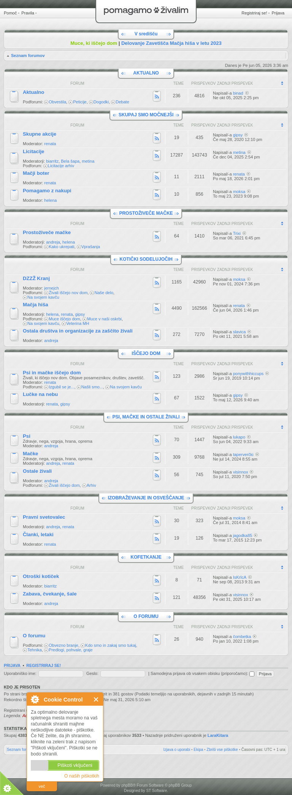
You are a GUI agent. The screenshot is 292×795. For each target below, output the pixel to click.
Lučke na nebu (40, 394)
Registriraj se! (254, 13)
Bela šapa (70, 161)
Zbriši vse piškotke (222, 749)
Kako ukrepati (61, 246)
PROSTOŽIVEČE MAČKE (146, 213)
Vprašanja (90, 246)
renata (50, 143)
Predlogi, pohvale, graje (71, 650)
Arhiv (91, 485)
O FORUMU (145, 616)
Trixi (237, 233)
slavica (239, 331)
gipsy (238, 135)
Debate (122, 102)
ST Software (156, 791)
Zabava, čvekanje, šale (50, 594)
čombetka (242, 636)
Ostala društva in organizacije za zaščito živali (78, 331)
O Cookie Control (34, 699)
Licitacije (33, 151)
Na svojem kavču (43, 297)
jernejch (51, 288)
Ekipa (198, 749)
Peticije (79, 102)
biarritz (52, 161)
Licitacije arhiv (61, 165)
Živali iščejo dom (64, 485)
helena (50, 200)
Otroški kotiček (41, 576)
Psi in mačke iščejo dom (52, 372)
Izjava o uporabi (176, 749)
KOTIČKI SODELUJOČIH (145, 259)
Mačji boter (36, 173)
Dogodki (101, 102)
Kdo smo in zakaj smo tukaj (110, 645)
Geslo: (92, 673)
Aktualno (33, 92)
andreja (53, 242)
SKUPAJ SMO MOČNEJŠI (146, 114)
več (41, 786)
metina (88, 161)
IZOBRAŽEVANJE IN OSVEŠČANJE (146, 497)
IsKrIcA (239, 577)
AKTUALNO (146, 73)
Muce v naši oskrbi (104, 319)
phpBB (127, 785)
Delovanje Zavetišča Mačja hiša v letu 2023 (171, 43)
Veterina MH (77, 323)
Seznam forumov (28, 55)
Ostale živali (37, 471)
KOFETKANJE (145, 557)
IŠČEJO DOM (146, 353)
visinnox (240, 472)
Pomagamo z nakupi (47, 190)
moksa (239, 191)
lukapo (239, 437)
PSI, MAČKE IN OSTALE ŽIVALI (146, 417)
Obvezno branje (63, 645)
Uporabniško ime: (20, 673)
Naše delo (103, 292)
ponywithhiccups (248, 373)
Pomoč (10, 13)
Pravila (27, 13)
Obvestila (57, 102)
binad (238, 93)
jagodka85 (242, 535)
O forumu (34, 635)
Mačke (30, 453)
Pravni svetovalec (44, 517)
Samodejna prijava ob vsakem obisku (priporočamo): (202, 673)
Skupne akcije (39, 134)
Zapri (96, 699)
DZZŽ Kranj (36, 278)
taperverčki (243, 454)
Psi (26, 436)
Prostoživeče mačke (47, 232)
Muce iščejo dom (64, 319)
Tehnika (34, 650)
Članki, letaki (38, 534)
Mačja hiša (35, 304)
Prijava (277, 13)
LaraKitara (218, 735)
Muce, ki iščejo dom (93, 43)
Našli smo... (92, 387)
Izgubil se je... (61, 387)
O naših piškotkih (81, 776)
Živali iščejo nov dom (68, 292)
